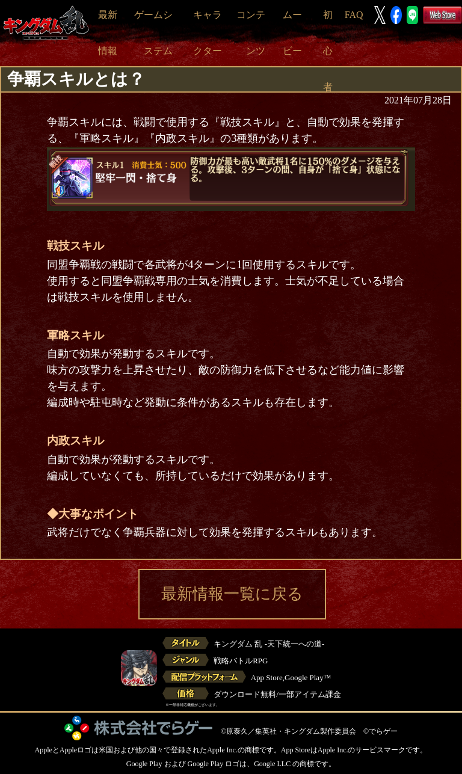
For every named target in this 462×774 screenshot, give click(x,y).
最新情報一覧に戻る (232, 594)
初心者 (328, 51)
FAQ (354, 15)
